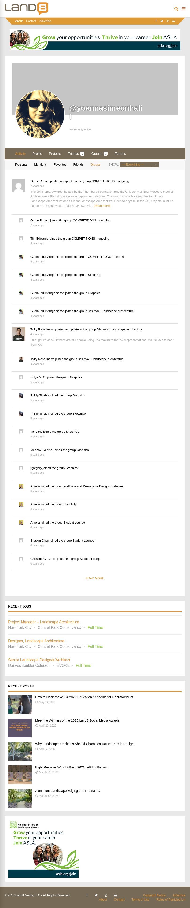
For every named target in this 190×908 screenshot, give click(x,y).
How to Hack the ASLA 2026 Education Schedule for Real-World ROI (85, 697)
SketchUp (94, 275)
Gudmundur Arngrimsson (47, 256)
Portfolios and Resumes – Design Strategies (93, 486)
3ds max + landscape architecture (111, 311)
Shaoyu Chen (39, 540)
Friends (76, 154)
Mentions (40, 164)
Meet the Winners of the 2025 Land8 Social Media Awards (77, 720)
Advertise (45, 21)
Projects (55, 153)
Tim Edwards (39, 238)
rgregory (36, 468)
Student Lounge (74, 522)
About (19, 21)
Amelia (35, 486)
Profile (37, 153)
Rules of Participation (170, 899)
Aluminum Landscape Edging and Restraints (67, 791)
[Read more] (102, 205)
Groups (99, 154)
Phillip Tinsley (39, 395)
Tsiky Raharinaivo (42, 329)
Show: (114, 164)
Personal (21, 164)
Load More (95, 578)
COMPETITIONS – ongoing (110, 181)
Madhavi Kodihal (41, 450)
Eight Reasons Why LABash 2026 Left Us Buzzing (72, 767)
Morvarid (36, 431)
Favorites (60, 164)
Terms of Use (141, 899)
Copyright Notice (154, 895)
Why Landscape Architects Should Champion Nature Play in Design (84, 744)
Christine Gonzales (43, 559)
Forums (120, 153)
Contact (31, 21)
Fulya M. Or (38, 377)
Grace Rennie (39, 181)
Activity (20, 153)
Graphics (94, 293)
